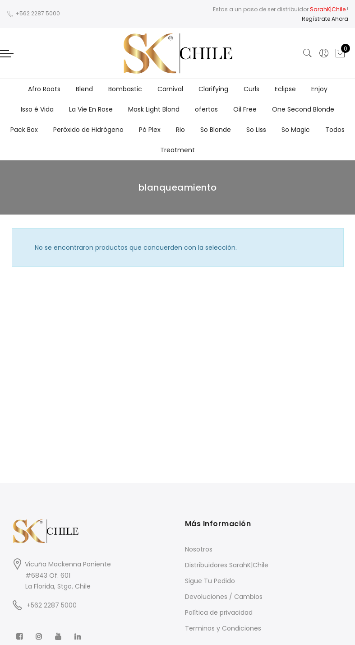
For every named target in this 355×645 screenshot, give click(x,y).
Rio (180, 129)
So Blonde (215, 129)
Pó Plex (150, 129)
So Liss (256, 129)
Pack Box (24, 129)
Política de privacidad (219, 612)
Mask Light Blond (154, 109)
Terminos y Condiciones (223, 628)
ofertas (206, 109)
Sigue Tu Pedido (210, 580)
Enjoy (319, 88)
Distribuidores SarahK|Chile (226, 565)
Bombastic (125, 88)
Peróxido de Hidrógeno (88, 129)
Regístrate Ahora (325, 19)
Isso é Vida (37, 109)
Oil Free (245, 109)
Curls (251, 88)
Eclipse (285, 88)
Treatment (177, 149)
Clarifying (213, 88)
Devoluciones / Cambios (224, 596)
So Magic (295, 129)
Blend (84, 88)
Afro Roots (44, 88)
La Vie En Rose (91, 109)
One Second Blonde (303, 109)
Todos (335, 129)
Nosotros (198, 549)
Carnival (170, 88)
